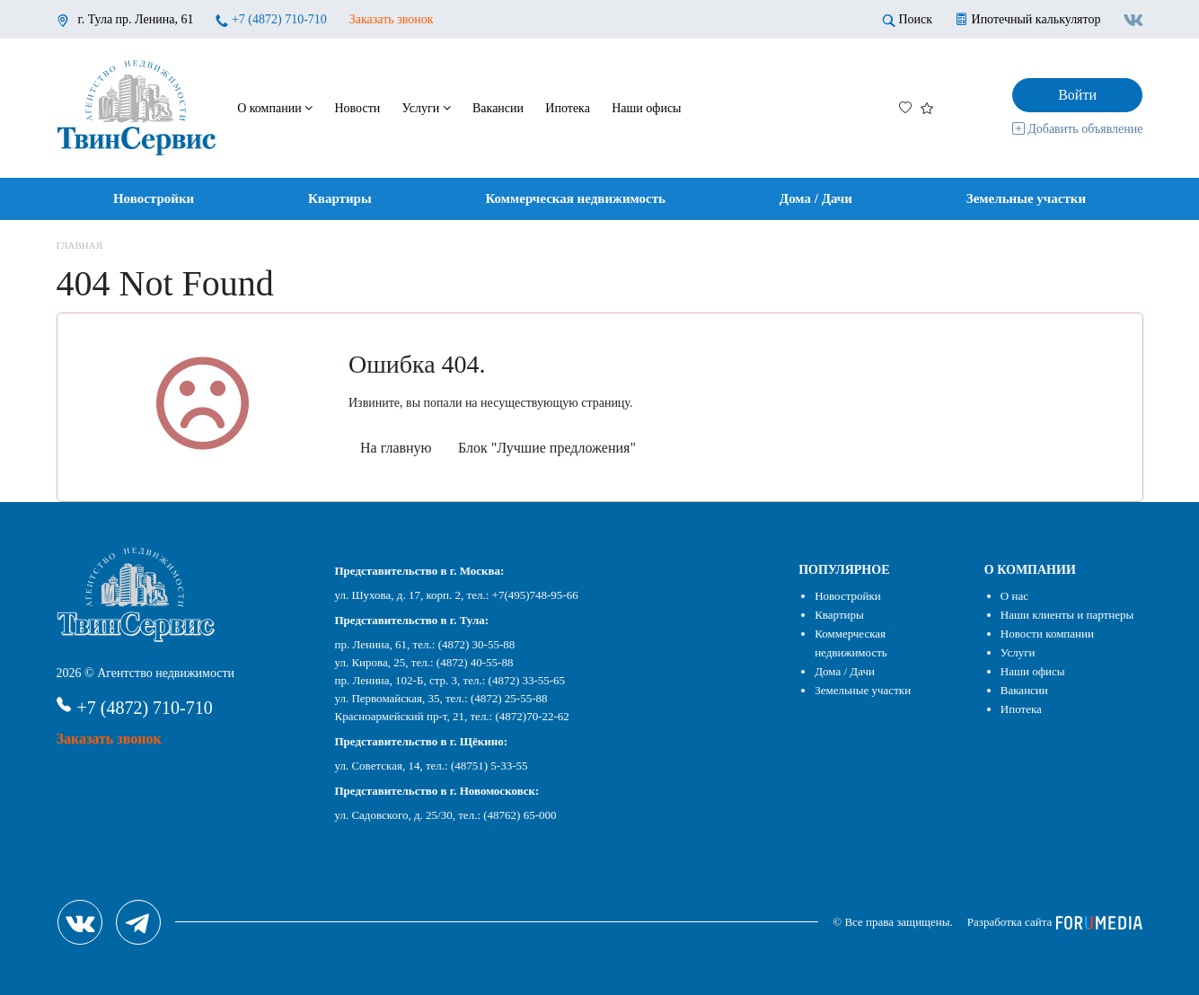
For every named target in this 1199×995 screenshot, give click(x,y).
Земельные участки (1026, 198)
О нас (1014, 596)
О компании (275, 108)
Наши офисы (646, 108)
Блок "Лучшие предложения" (547, 447)
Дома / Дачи (816, 198)
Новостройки (153, 198)
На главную (396, 447)
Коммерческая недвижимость (575, 198)
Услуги (426, 108)
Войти (1077, 94)
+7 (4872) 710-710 (279, 19)
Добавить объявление (1077, 129)
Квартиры (340, 198)
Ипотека (567, 108)
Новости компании (1047, 633)
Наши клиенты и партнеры (1067, 614)
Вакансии (498, 108)
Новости (357, 108)
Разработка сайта (1054, 922)
